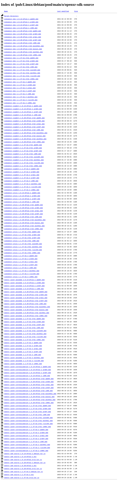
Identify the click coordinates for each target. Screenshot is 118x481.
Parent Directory (11, 16)
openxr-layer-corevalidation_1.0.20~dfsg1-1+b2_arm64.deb (29, 382)
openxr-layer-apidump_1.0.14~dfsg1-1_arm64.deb (24, 283)
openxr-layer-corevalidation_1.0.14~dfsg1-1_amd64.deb (27, 367)
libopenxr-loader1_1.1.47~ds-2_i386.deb (21, 181)
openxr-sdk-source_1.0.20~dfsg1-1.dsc (20, 466)
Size (76, 11)
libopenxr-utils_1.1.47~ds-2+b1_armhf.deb (22, 238)
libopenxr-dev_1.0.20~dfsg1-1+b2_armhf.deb (22, 40)
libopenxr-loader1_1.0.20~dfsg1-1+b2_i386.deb (24, 130)
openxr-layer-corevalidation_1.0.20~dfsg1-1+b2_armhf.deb (29, 388)
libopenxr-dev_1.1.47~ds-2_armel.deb (20, 88)
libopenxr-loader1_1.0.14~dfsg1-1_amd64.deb (23, 106)
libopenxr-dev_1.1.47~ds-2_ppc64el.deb (20, 97)
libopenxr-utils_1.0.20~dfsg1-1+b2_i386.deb (23, 217)
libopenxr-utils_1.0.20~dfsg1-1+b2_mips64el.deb (25, 220)
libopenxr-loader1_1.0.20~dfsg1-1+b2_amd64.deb (24, 118)
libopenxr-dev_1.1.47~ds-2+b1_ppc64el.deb (22, 73)
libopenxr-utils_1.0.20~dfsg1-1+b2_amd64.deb (23, 205)
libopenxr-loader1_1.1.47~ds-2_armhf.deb (21, 178)
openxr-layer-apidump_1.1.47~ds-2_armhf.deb (23, 352)
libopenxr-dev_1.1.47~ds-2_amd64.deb (20, 82)
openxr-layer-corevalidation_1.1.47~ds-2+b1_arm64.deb (27, 409)
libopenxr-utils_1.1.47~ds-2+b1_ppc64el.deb (23, 247)
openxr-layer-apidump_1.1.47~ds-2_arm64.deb (23, 346)
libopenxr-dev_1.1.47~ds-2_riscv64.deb (20, 100)
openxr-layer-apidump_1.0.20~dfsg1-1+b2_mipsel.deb (26, 310)
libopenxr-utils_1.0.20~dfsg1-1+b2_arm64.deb (23, 208)
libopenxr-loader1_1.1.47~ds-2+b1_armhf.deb (23, 151)
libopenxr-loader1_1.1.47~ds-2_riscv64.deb (22, 187)
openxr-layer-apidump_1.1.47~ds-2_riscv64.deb (24, 361)
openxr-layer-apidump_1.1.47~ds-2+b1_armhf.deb (24, 325)
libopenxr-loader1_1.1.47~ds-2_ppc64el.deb (22, 184)
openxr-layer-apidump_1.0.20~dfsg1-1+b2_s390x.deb (25, 316)
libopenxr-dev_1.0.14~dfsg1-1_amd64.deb (21, 19)
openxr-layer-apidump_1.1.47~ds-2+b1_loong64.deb (25, 331)
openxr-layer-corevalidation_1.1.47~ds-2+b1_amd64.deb (27, 406)
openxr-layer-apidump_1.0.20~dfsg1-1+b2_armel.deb (25, 298)
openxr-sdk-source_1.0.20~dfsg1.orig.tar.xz (23, 469)
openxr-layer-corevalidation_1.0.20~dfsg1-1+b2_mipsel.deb (29, 397)
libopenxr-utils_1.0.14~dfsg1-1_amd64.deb (22, 193)
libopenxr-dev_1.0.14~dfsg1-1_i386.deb (20, 28)
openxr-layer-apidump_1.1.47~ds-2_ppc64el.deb (24, 358)
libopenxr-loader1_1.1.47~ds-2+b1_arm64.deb (23, 148)
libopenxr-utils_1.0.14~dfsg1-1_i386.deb (21, 202)
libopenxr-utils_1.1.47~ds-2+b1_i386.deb (21, 241)
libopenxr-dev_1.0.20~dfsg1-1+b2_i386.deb (22, 43)
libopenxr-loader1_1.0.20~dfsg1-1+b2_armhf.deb (24, 127)
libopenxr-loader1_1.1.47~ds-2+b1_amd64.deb (23, 145)
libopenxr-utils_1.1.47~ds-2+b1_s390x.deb (22, 253)
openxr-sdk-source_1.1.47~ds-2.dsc (19, 475)
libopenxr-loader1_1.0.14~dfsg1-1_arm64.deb (23, 109)
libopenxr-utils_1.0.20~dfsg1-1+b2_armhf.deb (23, 214)
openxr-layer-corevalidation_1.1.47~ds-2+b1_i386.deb (27, 415)
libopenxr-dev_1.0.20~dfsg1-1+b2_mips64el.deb (24, 46)
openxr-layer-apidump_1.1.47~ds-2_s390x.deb (23, 364)
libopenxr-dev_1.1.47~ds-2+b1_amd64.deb (21, 58)
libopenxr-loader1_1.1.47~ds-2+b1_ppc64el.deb (24, 160)
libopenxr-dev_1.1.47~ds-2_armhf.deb (20, 91)
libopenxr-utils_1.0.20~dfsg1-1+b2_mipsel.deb (24, 223)
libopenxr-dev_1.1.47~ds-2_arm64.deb (20, 85)
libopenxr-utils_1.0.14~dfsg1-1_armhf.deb (22, 199)
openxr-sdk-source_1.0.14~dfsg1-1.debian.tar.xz (25, 454)
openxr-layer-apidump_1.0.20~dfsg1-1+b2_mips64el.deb (27, 307)
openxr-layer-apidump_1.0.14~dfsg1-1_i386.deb (24, 289)
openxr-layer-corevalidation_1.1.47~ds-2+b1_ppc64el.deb (28, 421)
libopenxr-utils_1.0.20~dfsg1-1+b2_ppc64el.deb (24, 226)
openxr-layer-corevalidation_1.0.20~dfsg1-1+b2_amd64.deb (29, 379)
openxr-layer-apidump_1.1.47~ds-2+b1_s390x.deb (24, 340)
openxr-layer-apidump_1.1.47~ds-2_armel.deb (23, 349)
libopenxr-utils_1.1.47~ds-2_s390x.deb (20, 277)
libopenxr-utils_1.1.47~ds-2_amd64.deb (20, 256)
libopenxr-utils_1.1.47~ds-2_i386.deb (20, 268)
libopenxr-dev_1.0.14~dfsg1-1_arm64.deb (21, 22)
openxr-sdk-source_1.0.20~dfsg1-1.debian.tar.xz (25, 463)
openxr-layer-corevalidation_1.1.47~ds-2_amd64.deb (26, 430)
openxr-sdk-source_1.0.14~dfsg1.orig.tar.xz (23, 460)
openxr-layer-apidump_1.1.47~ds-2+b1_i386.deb (24, 328)
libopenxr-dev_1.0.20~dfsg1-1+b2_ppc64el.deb (23, 52)
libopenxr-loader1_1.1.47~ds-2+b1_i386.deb (22, 154)
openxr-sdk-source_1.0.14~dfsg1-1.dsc (20, 457)
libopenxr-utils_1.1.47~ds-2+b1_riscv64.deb (23, 250)
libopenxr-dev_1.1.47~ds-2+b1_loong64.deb (22, 70)
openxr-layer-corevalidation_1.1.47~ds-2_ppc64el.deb (27, 445)
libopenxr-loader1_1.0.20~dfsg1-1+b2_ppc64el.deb (25, 139)
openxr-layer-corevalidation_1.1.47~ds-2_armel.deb (26, 436)
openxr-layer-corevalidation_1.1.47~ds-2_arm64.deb (26, 433)
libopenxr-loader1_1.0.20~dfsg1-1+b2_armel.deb (24, 124)
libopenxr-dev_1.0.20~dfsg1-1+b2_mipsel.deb (23, 49)
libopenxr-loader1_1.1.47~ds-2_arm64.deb (21, 172)
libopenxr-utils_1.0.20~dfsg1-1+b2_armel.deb (23, 211)
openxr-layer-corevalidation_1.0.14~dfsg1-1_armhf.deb (27, 373)
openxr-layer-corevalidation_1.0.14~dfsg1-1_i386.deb (27, 376)
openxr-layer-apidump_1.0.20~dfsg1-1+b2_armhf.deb (25, 301)
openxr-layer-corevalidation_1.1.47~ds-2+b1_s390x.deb (27, 427)
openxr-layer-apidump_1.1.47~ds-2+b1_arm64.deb (24, 322)
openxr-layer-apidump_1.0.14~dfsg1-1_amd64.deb (24, 280)
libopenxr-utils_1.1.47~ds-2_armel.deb (20, 262)
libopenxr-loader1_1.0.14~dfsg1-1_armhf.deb (23, 112)
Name (6, 11)
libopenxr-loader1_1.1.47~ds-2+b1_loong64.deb (24, 157)
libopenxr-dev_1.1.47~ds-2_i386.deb (19, 94)
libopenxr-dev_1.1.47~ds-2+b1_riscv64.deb (22, 76)
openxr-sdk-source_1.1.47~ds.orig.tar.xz (21, 478)
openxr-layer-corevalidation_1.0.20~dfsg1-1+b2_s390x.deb (29, 403)
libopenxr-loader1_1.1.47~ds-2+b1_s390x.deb (23, 166)
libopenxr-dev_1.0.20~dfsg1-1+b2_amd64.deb (22, 31)
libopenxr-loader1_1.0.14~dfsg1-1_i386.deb (22, 115)
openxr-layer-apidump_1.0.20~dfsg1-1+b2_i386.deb (25, 304)
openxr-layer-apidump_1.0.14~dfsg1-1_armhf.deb (24, 286)
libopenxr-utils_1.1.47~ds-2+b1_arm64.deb (22, 235)
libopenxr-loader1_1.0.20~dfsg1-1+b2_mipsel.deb (25, 136)
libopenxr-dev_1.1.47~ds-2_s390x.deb (20, 103)
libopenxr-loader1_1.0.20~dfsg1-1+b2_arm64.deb (24, 121)
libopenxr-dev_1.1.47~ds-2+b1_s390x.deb (21, 79)
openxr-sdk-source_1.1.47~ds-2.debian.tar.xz (23, 472)
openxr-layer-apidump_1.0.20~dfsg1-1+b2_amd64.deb (25, 292)
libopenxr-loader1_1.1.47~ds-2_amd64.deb (21, 169)
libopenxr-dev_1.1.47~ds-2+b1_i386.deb (20, 67)
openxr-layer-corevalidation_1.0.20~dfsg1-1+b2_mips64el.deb (30, 394)
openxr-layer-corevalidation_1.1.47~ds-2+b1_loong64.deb (28, 418)
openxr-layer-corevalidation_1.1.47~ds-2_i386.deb (25, 442)
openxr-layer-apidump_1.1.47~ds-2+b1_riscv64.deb (25, 337)
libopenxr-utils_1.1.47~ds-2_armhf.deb (20, 265)
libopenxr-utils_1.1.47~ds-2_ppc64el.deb (21, 271)
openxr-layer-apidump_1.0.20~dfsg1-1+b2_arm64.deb (25, 295)
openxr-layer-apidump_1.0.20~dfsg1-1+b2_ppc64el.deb (26, 313)
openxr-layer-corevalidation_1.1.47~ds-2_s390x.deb (26, 451)
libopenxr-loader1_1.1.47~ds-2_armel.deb (21, 175)
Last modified (63, 11)
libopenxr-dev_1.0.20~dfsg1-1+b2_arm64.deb (22, 34)
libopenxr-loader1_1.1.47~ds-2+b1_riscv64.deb (24, 163)
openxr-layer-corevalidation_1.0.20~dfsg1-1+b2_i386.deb (28, 391)
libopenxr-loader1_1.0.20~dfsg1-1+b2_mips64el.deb (25, 133)
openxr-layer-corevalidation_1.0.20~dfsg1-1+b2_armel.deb (29, 385)
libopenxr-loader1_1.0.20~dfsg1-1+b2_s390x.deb (24, 142)
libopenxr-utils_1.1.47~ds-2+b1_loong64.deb (23, 244)
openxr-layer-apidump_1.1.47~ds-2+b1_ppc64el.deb (25, 334)
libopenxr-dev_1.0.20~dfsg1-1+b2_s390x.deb (22, 55)
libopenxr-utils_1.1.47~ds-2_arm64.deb (20, 259)
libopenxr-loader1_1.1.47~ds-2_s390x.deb (21, 190)
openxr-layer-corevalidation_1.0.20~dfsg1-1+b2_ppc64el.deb (29, 400)
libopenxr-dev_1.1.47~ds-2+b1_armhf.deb (21, 64)
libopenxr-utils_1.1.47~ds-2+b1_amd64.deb (22, 232)
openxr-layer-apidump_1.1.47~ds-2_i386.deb (22, 355)
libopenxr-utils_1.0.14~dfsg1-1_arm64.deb (22, 196)
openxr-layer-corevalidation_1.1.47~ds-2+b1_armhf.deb (27, 412)
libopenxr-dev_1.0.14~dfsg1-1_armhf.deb (21, 25)
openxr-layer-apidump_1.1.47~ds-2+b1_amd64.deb (24, 319)
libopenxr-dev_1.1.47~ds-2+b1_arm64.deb (21, 61)
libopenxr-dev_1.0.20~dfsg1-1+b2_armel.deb (22, 37)
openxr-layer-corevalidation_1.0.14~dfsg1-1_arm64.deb (27, 370)
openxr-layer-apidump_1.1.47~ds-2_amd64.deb (23, 343)
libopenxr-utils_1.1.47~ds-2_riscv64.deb (21, 274)
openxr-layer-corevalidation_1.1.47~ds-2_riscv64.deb (27, 448)
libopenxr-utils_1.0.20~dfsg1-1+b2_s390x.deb (23, 229)
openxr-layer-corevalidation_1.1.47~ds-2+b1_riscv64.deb (28, 424)
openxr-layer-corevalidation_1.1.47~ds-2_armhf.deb (26, 439)
